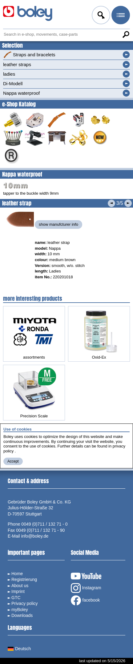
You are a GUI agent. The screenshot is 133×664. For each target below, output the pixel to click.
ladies (9, 74)
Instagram (86, 588)
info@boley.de (35, 536)
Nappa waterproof (21, 93)
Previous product (111, 203)
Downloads (22, 615)
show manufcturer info (58, 224)
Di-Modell (12, 83)
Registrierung (24, 579)
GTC (16, 597)
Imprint (18, 591)
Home (17, 573)
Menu (120, 16)
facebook (85, 600)
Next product (128, 203)
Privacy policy (24, 603)
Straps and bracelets (29, 54)
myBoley (19, 609)
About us (19, 585)
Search (125, 34)
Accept (13, 461)
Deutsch (19, 648)
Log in (100, 16)
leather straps (17, 64)
